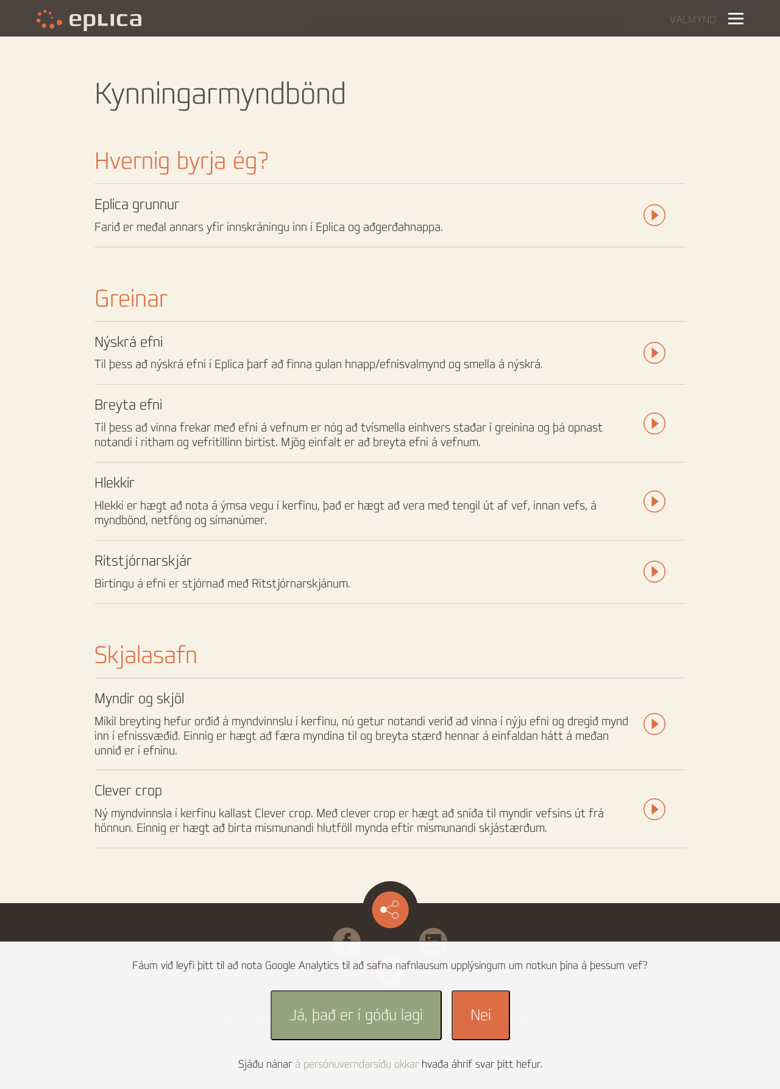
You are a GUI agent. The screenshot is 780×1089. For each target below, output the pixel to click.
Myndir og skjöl (139, 698)
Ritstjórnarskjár (143, 561)
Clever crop (128, 790)
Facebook (365, 933)
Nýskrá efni (128, 342)
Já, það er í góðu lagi (356, 1015)
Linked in (433, 933)
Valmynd (693, 20)
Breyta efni (128, 405)
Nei (480, 1015)
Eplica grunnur (137, 204)
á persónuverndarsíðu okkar (357, 1064)
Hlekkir (114, 483)
